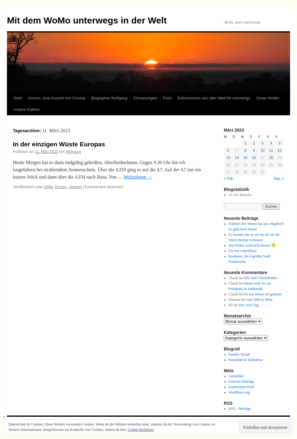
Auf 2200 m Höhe (259, 299)
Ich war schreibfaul (243, 251)
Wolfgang (73, 152)
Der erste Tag (248, 305)
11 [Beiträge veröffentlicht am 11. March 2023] (271, 150)
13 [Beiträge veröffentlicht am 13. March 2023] (228, 158)
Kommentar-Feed (241, 387)
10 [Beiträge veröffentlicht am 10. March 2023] (262, 150)
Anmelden (236, 376)
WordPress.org (239, 392)
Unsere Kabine (26, 109)
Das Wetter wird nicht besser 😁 (252, 245)
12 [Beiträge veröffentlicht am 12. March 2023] (280, 150)
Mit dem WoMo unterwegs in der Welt (87, 20)
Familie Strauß (239, 354)
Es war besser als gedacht (262, 294)
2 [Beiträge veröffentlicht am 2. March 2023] (254, 143)
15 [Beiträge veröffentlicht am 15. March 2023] (245, 158)
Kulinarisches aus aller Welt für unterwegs (213, 98)
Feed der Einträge (241, 381)
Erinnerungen (145, 98)
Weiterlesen (137, 176)
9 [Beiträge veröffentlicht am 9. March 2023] (254, 150)
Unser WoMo (267, 98)
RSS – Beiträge (240, 408)
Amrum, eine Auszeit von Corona (56, 98)
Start (18, 98)
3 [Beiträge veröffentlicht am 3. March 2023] (262, 143)
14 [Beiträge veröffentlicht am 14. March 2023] (237, 158)
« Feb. (229, 178)
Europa (61, 187)
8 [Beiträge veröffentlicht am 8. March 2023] (245, 150)
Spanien (75, 187)
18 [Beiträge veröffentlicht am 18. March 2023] (271, 158)
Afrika (48, 187)
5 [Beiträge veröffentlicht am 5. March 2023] (280, 143)
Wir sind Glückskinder (260, 278)
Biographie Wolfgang (109, 98)
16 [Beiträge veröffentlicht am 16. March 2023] (254, 158)
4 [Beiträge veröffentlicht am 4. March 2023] (271, 143)
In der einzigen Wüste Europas (59, 144)
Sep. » (279, 178)
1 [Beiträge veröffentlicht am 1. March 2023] (245, 143)
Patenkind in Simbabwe (246, 360)
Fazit (167, 98)
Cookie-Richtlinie (141, 430)
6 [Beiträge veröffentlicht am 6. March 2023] (228, 150)
